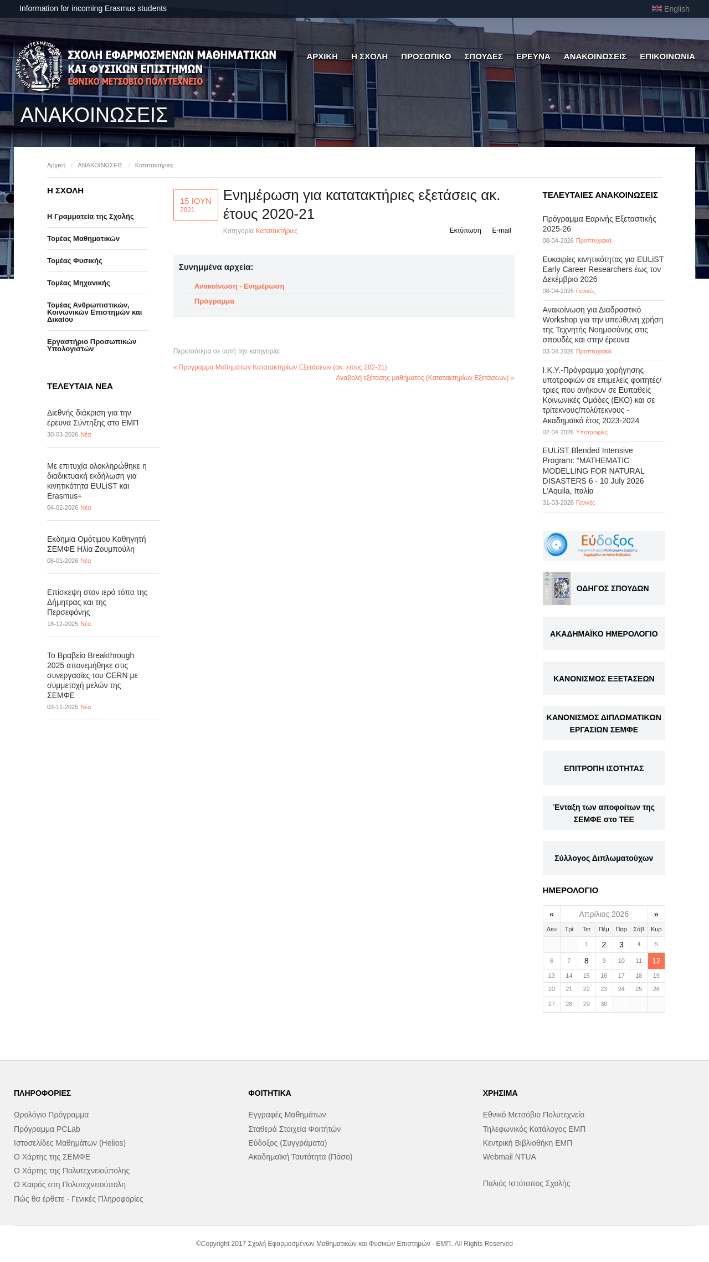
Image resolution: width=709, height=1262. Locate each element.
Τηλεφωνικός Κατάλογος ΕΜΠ (534, 1129)
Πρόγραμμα (214, 301)
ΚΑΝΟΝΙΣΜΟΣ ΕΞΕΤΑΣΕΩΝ (604, 678)
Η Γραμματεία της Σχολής (90, 216)
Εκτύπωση (465, 230)
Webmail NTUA (509, 1156)
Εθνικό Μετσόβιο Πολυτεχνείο (533, 1114)
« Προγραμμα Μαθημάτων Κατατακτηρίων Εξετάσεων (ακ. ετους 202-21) (280, 367)
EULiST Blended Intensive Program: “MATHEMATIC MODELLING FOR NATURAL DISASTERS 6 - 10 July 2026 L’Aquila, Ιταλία (594, 470)
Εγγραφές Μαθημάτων (287, 1114)
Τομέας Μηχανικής (78, 283)
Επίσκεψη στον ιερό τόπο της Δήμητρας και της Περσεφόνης (97, 602)
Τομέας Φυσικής (74, 260)
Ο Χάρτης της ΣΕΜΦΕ (52, 1156)
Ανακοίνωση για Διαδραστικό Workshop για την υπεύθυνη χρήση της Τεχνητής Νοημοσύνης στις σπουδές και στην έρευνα (603, 325)
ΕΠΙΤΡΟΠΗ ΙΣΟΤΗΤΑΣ (604, 768)
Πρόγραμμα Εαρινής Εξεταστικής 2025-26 (599, 223)
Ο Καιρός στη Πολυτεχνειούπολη (70, 1184)
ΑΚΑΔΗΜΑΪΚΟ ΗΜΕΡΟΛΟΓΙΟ (603, 633)
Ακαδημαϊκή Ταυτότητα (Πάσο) (300, 1156)
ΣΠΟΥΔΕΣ (484, 56)
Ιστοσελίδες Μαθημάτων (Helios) (70, 1142)
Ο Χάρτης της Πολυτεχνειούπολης (72, 1170)
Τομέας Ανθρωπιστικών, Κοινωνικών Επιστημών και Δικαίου (94, 312)
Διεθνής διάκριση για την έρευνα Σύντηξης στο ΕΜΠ (92, 417)
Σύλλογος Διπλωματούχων (603, 858)
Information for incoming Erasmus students (93, 8)
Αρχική (56, 165)
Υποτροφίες (592, 432)
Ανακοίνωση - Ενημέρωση (239, 286)
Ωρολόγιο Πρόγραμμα (51, 1114)
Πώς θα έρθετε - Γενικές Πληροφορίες (78, 1198)
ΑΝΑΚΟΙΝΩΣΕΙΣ (595, 56)
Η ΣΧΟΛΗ (369, 56)
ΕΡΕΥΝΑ (533, 56)
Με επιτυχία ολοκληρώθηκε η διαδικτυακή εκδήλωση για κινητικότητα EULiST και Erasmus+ (97, 481)
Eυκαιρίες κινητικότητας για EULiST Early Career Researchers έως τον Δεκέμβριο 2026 (603, 269)
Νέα (85, 434)
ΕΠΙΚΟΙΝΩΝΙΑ (667, 56)
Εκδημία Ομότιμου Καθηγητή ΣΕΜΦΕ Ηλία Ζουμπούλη (96, 544)
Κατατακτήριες (154, 165)
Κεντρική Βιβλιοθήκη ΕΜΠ (528, 1142)
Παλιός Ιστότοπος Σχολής (527, 1183)
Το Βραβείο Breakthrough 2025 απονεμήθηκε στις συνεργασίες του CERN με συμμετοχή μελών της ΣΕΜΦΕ (92, 675)
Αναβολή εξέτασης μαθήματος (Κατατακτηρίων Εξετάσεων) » (425, 378)
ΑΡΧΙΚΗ (322, 56)
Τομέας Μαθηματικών (83, 238)
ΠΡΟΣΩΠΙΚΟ (426, 56)
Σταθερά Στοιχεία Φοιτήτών (294, 1129)
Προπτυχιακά (594, 240)
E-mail (501, 230)
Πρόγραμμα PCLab (47, 1129)
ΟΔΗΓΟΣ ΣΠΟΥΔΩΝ (613, 588)
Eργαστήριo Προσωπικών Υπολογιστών (91, 345)
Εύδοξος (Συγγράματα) (287, 1142)
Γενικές (585, 291)
